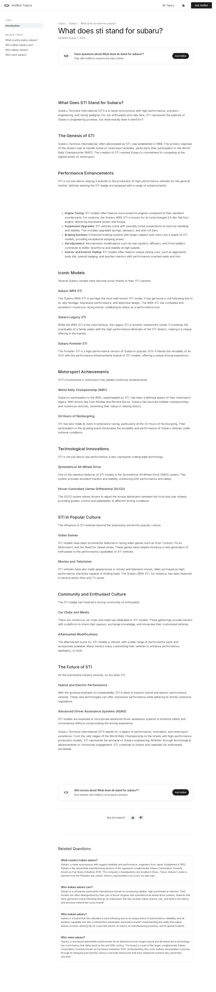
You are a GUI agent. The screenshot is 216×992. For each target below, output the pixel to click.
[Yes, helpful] (132, 817)
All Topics (168, 5)
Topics (62, 23)
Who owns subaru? (16, 54)
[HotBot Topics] (18, 5)
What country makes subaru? (21, 40)
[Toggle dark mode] (183, 5)
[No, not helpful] (141, 817)
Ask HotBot (201, 5)
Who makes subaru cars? (19, 44)
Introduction (12, 25)
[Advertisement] (125, 79)
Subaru (73, 23)
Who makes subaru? (16, 49)
